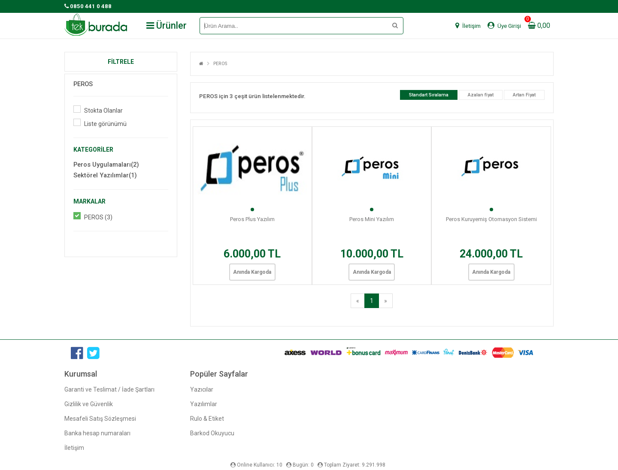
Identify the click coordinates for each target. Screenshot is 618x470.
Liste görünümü (105, 123)
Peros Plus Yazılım (252, 219)
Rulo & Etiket (207, 418)
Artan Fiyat (524, 95)
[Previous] (358, 300)
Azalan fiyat (481, 95)
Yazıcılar (201, 389)
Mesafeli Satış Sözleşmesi (100, 418)
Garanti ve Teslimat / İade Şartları (109, 389)
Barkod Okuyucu (212, 433)
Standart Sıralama (428, 95)
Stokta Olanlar (103, 110)
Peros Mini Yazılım (371, 219)
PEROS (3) (98, 217)
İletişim (74, 447)
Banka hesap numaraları (97, 433)
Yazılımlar (203, 404)
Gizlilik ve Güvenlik (88, 404)
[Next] (386, 300)
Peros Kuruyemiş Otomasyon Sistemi (491, 219)
